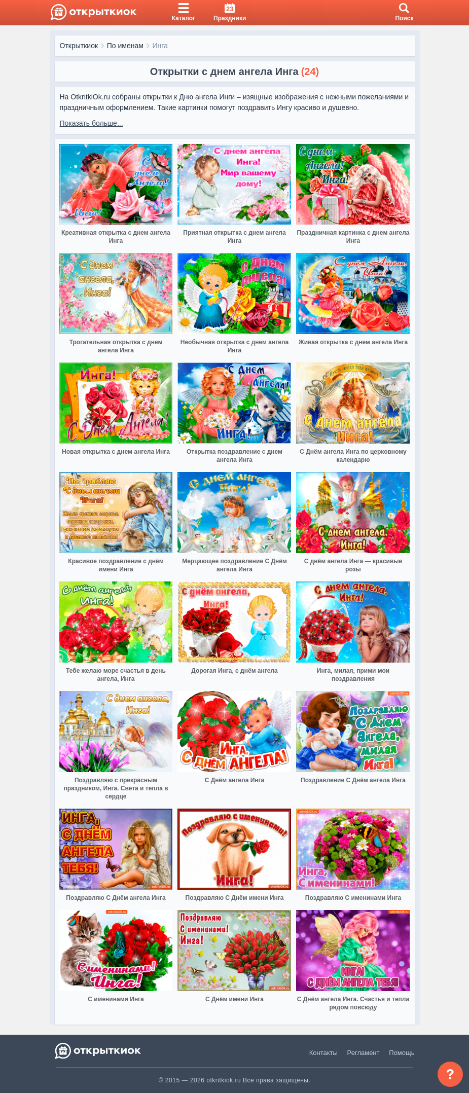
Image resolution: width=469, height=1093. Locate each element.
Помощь (401, 1052)
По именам (125, 46)
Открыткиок (79, 46)
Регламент (363, 1052)
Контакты (323, 1052)
